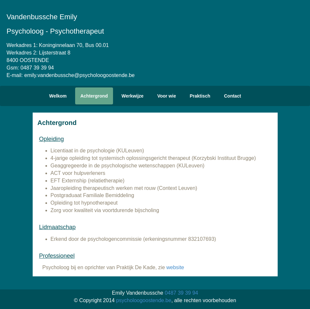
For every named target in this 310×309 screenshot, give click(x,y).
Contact (232, 96)
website (175, 267)
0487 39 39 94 (37, 67)
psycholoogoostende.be (143, 300)
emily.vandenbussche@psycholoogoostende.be (79, 75)
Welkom (58, 96)
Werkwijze (132, 96)
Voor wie (166, 96)
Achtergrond (94, 96)
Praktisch (200, 96)
